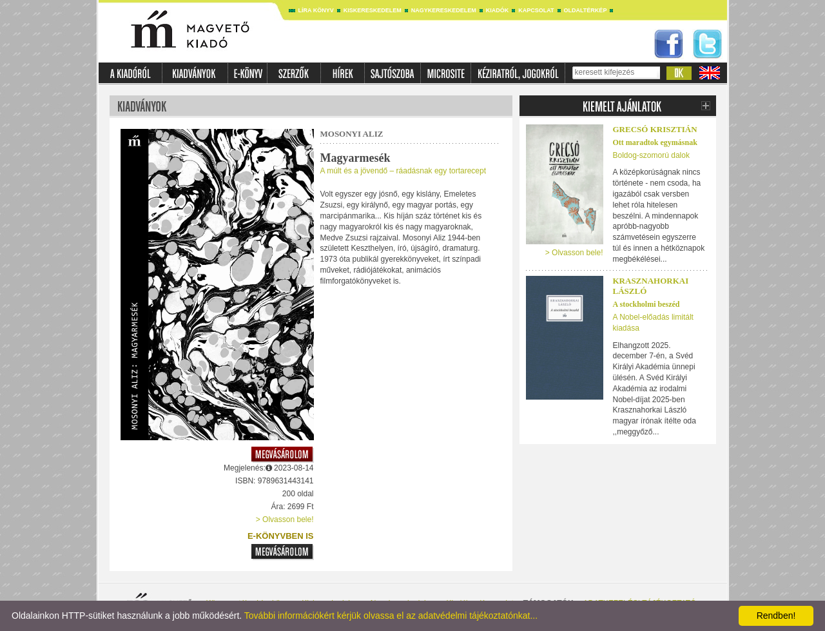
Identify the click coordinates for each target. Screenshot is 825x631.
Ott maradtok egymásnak (655, 142)
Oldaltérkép (585, 10)
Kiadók (497, 10)
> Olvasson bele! (285, 519)
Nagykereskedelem (443, 10)
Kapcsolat (536, 10)
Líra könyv (316, 10)
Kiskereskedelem (373, 10)
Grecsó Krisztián (655, 129)
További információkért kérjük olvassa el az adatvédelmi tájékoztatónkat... (391, 615)
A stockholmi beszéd (646, 304)
